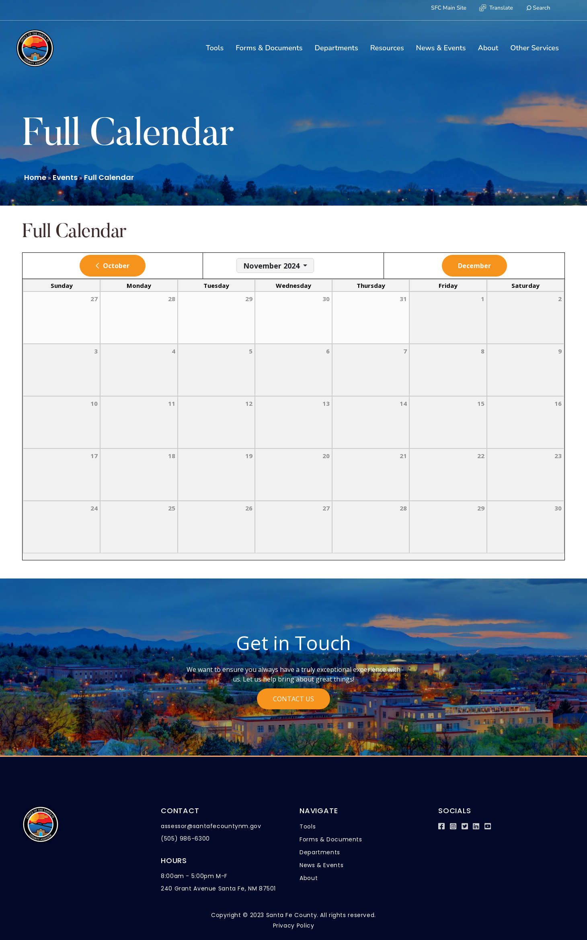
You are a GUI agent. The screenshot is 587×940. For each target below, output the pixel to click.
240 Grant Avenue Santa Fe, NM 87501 (218, 888)
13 (326, 403)
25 (171, 508)
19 (248, 456)
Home (35, 177)
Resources (387, 48)
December (474, 265)
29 (480, 508)
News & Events (441, 48)
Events (65, 177)
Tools (215, 48)
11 (171, 403)
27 (326, 508)
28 (403, 508)
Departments (336, 48)
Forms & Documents (269, 48)
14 (403, 403)
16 (558, 403)
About (488, 48)
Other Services (534, 48)
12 (248, 403)
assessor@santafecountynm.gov (211, 826)
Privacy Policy (293, 925)
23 (558, 456)
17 (94, 456)
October (116, 265)
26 (248, 508)
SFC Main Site (448, 8)
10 (94, 403)
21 (403, 456)
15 (480, 403)
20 (326, 456)
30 (558, 508)
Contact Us (293, 698)
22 (480, 456)
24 (94, 508)
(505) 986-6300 (185, 839)
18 (171, 456)
